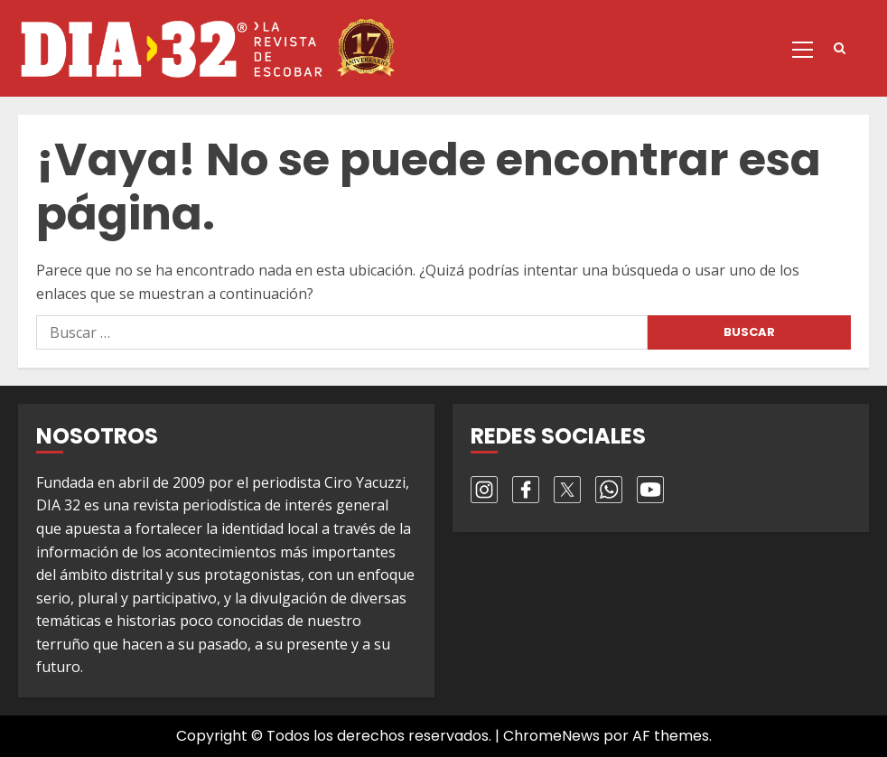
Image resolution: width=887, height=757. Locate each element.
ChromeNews (551, 735)
